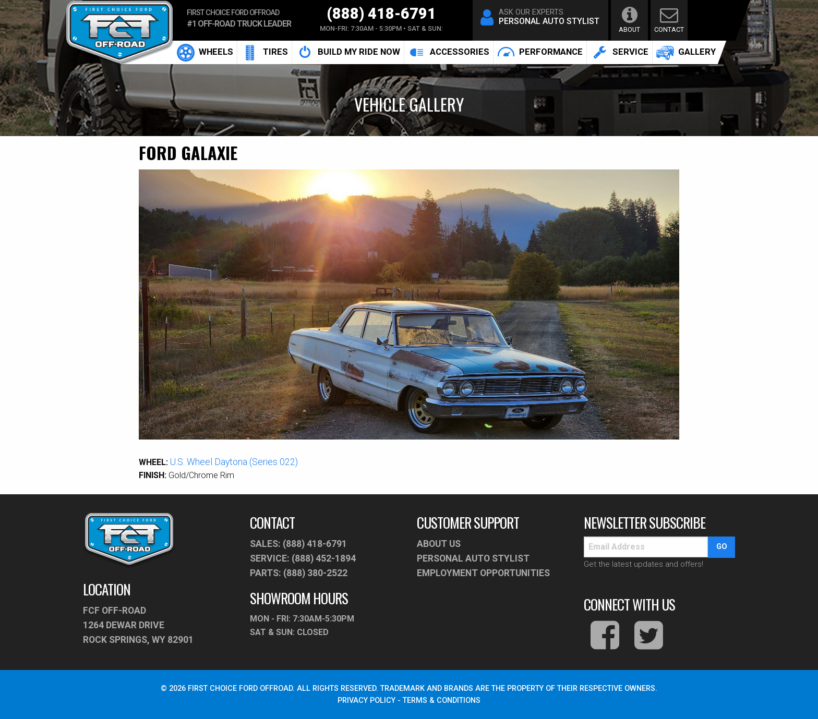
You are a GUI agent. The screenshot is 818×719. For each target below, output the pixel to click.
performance (540, 52)
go (721, 546)
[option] (409, 304)
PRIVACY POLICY (366, 700)
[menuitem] (205, 52)
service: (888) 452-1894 (303, 558)
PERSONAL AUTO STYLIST (473, 558)
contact (669, 19)
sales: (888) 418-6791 (298, 544)
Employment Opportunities (483, 573)
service (619, 52)
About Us (439, 544)
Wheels (205, 52)
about (629, 19)
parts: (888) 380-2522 (298, 573)
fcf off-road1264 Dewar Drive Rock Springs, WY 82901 (138, 625)
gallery (686, 52)
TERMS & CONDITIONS (441, 700)
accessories (448, 52)
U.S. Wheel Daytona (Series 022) (234, 462)
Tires (264, 52)
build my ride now (348, 52)
